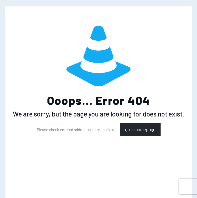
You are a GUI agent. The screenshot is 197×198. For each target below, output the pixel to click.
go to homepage (140, 129)
